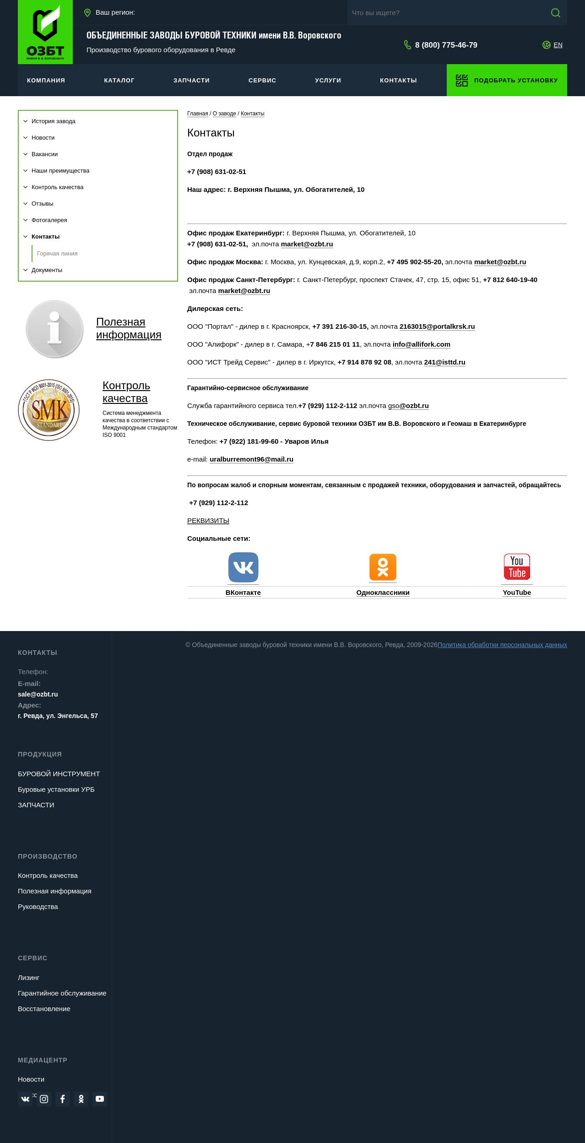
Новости (38, 137)
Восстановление (44, 1008)
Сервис (33, 958)
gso (393, 405)
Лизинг (28, 977)
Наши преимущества (56, 170)
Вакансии (40, 154)
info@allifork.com (421, 344)
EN (558, 45)
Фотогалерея (45, 220)
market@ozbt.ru (307, 244)
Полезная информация (55, 891)
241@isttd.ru (445, 362)
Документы (42, 270)
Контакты (41, 236)
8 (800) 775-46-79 (446, 45)
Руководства (38, 906)
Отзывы (38, 203)
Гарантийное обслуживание (62, 993)
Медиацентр (43, 1060)
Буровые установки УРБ (56, 789)
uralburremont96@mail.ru (251, 459)
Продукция (40, 754)
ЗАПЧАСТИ (36, 805)
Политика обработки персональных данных (502, 644)
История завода (49, 121)
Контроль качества (53, 187)
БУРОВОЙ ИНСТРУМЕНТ (59, 774)
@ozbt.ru (414, 405)
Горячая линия (57, 253)
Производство (47, 856)
